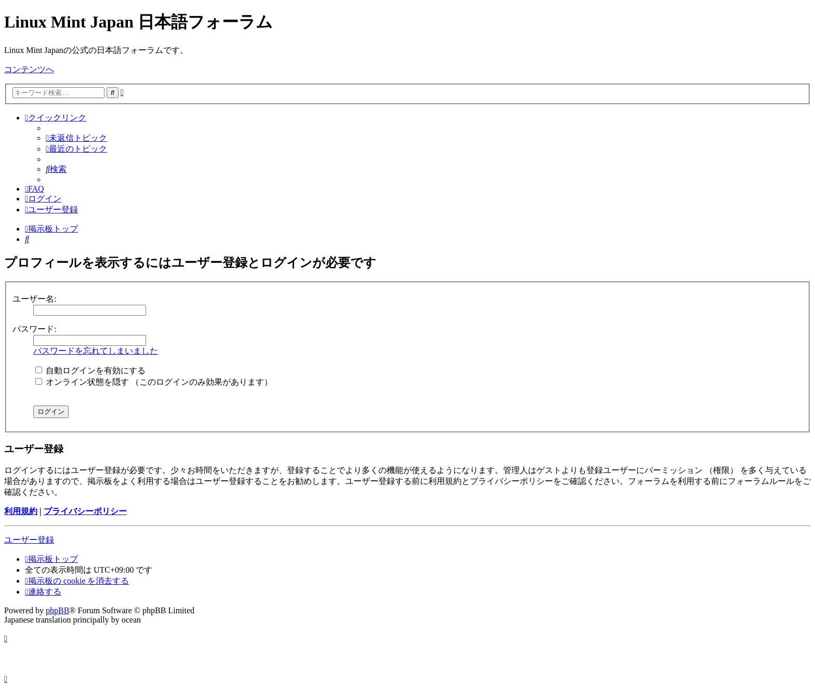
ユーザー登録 (29, 539)
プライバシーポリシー (85, 511)
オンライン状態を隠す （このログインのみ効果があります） (153, 381)
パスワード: (34, 329)
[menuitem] (76, 137)
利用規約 (20, 511)
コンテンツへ (29, 69)
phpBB (57, 610)
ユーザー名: (34, 298)
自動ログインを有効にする (90, 370)
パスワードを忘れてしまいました (95, 350)
